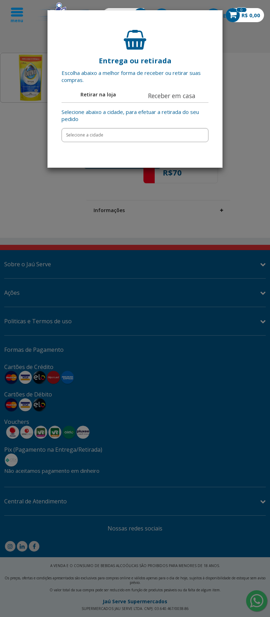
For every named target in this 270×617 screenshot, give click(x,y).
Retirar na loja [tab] (98, 94)
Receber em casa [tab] (171, 95)
